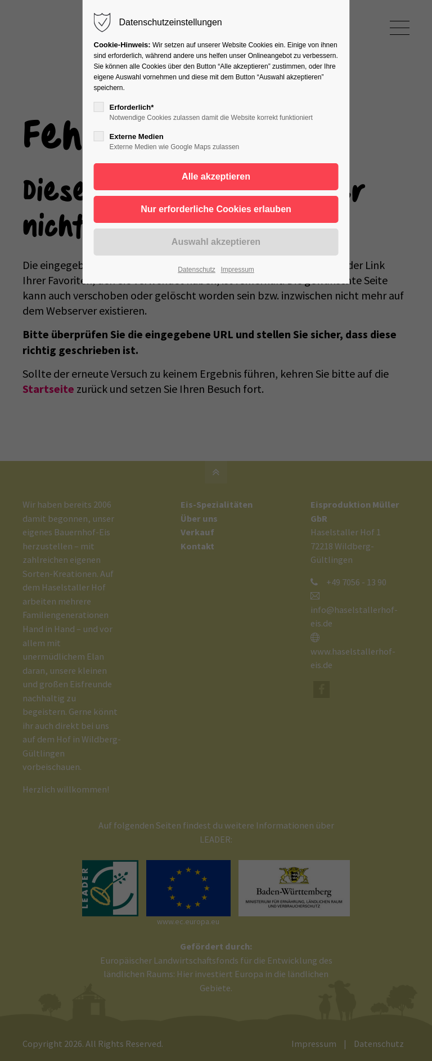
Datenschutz (196, 270)
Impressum (237, 270)
